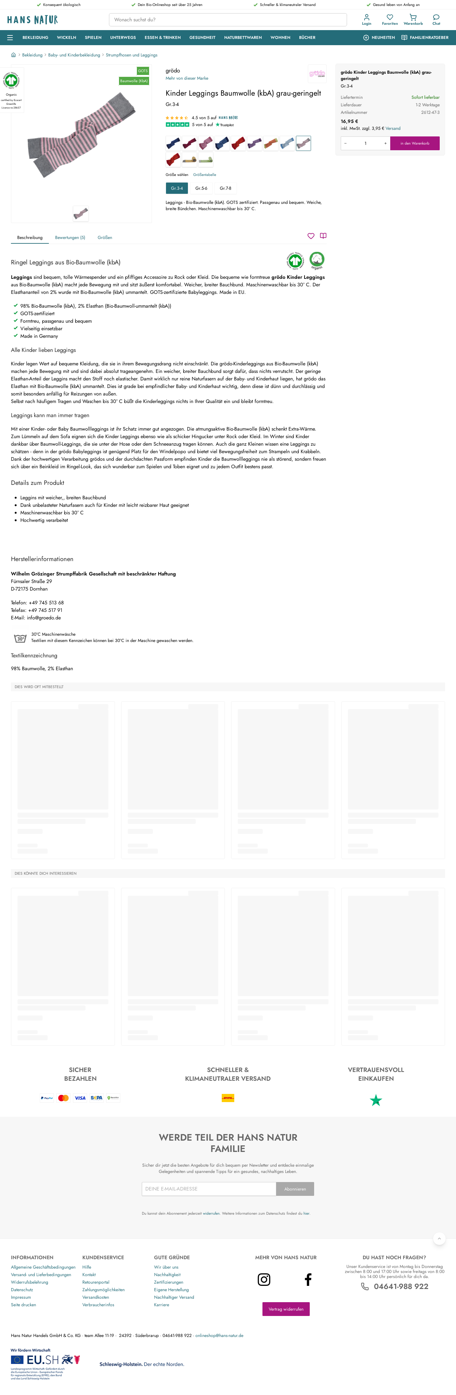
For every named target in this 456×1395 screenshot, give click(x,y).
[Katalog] (323, 236)
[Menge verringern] (345, 143)
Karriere (161, 1305)
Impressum (21, 1297)
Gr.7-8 (225, 188)
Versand (393, 128)
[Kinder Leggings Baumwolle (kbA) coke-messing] (189, 159)
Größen (105, 237)
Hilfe (86, 1267)
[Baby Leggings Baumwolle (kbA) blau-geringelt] (222, 143)
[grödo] (317, 73)
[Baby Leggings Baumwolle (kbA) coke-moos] (205, 159)
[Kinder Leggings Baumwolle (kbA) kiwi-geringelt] (270, 143)
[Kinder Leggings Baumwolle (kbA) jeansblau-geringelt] (287, 143)
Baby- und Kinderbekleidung (74, 55)
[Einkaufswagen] (413, 20)
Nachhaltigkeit (167, 1274)
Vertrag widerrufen (286, 1309)
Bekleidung (32, 55)
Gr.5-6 (201, 188)
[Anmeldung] (367, 20)
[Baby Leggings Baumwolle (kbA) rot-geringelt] (238, 143)
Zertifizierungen (168, 1282)
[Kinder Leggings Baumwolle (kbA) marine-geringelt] (173, 143)
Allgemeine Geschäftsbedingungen (43, 1267)
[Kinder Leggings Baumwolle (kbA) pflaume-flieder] (254, 143)
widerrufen (211, 1213)
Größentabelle (204, 174)
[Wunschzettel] (311, 236)
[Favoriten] (390, 20)
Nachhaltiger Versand (174, 1297)
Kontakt (89, 1274)
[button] (368, 19)
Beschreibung (30, 237)
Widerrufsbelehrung (29, 1282)
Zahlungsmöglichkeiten (103, 1289)
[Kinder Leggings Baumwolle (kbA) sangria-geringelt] (189, 143)
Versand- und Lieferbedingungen (41, 1274)
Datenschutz (22, 1289)
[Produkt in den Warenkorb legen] (365, 143)
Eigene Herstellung (171, 1289)
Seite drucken (23, 1305)
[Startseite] (14, 54)
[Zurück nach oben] (439, 1238)
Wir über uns (166, 1267)
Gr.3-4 (177, 188)
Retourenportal (95, 1282)
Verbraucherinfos (98, 1305)
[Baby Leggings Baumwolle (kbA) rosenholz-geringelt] (205, 143)
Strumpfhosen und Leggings (132, 55)
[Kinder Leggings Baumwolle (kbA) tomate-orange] (173, 159)
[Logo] (53, 19)
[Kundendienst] (436, 20)
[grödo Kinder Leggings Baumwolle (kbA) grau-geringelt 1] (81, 135)
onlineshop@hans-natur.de (219, 1335)
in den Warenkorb (415, 143)
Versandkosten (95, 1297)
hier (306, 1213)
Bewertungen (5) (70, 237)
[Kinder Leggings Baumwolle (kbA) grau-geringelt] (303, 143)
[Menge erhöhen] (385, 143)
